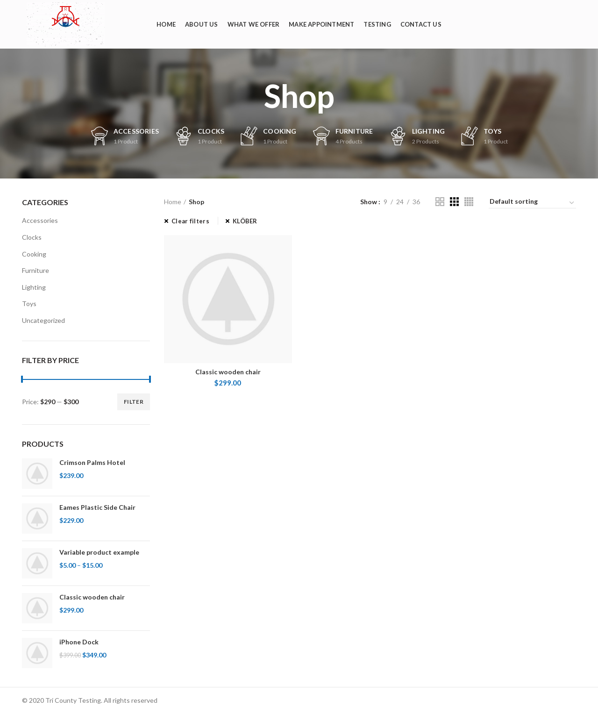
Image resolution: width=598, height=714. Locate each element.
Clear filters (190, 221)
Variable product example (99, 552)
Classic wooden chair (92, 597)
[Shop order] (532, 202)
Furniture (35, 270)
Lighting (34, 287)
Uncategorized (43, 320)
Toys (29, 303)
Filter (133, 401)
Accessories (40, 220)
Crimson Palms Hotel (92, 462)
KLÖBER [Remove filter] (245, 221)
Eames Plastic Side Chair (97, 507)
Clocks (32, 237)
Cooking (34, 254)
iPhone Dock (79, 642)
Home (172, 202)
